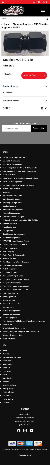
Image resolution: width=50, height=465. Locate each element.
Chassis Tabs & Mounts (12, 199)
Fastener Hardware (10, 224)
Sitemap (6, 403)
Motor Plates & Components (14, 255)
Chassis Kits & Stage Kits (12, 196)
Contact (6, 382)
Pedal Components (10, 269)
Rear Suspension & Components (15, 290)
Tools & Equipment (10, 318)
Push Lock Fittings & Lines (13, 276)
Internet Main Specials (11, 238)
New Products (8, 364)
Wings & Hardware (10, 339)
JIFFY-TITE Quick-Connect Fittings (16, 241)
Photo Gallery (8, 399)
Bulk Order (7, 361)
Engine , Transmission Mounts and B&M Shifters (21, 220)
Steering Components (11, 314)
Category (6, 192)
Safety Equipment (9, 297)
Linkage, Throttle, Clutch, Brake (15, 244)
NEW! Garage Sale (9, 258)
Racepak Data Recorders (12, 283)
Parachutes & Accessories (13, 265)
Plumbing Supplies (10, 272)
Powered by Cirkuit (25, 455)
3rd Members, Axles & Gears (14, 157)
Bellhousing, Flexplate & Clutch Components (20, 168)
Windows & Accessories (12, 335)
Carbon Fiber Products (11, 189)
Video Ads (7, 368)
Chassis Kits (7, 378)
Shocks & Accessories (12, 304)
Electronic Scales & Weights (13, 217)
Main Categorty (8, 251)
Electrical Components (11, 213)
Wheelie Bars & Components (14, 328)
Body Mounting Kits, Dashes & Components (19, 171)
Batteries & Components (12, 164)
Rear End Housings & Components (16, 286)
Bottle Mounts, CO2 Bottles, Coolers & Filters (20, 178)
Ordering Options (9, 385)
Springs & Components (12, 311)
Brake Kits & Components (13, 182)
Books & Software (10, 175)
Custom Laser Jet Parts (12, 357)
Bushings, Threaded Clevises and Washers (19, 185)
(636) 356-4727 (25, 425)
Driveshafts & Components (13, 210)
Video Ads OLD (8, 392)
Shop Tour (7, 396)
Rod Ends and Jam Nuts (11, 293)
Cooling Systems (9, 206)
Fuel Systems (8, 231)
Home (5, 350)
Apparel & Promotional (11, 161)
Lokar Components (10, 248)
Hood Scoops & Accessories (14, 234)
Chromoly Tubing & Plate (12, 203)
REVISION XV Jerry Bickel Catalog (16, 279)
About (5, 375)
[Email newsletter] (17, 128)
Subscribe (39, 128)
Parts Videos (7, 371)
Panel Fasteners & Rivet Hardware (16, 262)
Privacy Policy (8, 389)
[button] (2, 2)
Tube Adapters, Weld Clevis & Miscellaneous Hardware (24, 321)
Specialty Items (8, 307)
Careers (6, 354)
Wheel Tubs (7, 325)
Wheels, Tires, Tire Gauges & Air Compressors (21, 332)
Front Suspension (9, 227)
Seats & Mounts (9, 300)
